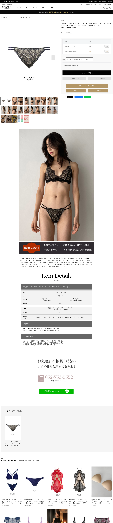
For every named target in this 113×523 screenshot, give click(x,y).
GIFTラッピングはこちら (87, 85)
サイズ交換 (98, 90)
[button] (104, 8)
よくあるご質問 (98, 4)
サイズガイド (76, 90)
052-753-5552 (94, 1)
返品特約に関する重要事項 (70, 65)
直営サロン (89, 4)
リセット (108, 411)
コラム (82, 4)
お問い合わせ (107, 4)
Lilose (62, 20)
